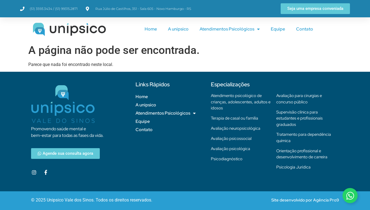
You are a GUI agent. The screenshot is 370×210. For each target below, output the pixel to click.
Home (151, 29)
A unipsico (178, 29)
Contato (304, 29)
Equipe (278, 29)
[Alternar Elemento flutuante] (350, 195)
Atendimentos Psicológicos (230, 29)
